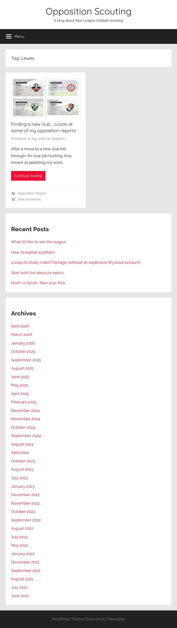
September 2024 (26, 435)
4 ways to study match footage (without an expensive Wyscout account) (76, 262)
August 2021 (22, 579)
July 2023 (19, 477)
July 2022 (19, 537)
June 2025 (20, 376)
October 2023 (23, 461)
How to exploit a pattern (33, 252)
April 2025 (20, 393)
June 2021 (20, 595)
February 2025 (23, 402)
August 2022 (22, 528)
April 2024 (20, 452)
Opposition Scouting (89, 11)
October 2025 (23, 351)
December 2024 (25, 410)
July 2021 (19, 587)
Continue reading (28, 176)
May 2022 (19, 545)
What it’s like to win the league (38, 241)
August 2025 (22, 368)
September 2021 (25, 570)
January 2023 (23, 486)
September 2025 (26, 360)
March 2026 (21, 334)
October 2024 (23, 427)
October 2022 (23, 511)
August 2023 (22, 469)
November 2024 (25, 418)
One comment (29, 199)
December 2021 (25, 562)
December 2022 (25, 494)
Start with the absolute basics (37, 272)
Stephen (58, 139)
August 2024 (22, 444)
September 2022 (26, 520)
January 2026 (23, 343)
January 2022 (23, 553)
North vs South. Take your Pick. (38, 283)
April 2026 (20, 326)
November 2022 (25, 503)
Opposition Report (32, 193)
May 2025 (19, 385)
